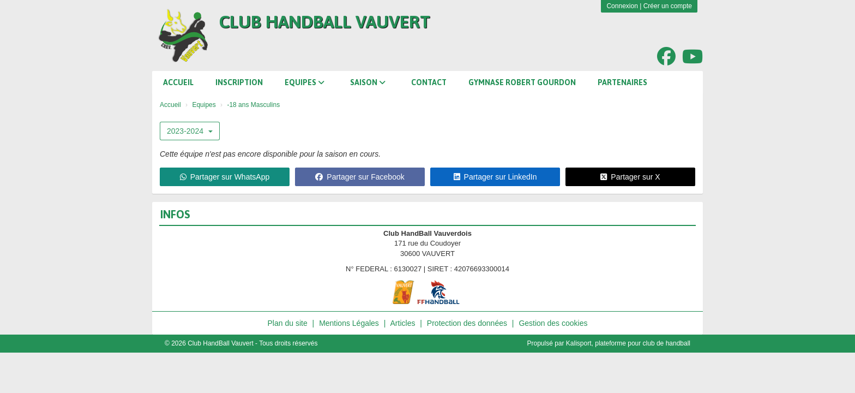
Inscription (239, 82)
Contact (429, 82)
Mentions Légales (349, 323)
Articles (403, 323)
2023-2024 (190, 131)
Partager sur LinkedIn (495, 176)
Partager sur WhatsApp (225, 176)
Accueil (178, 82)
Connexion (621, 6)
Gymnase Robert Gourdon (522, 82)
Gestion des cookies (553, 323)
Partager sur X (630, 176)
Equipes (304, 82)
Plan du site (288, 323)
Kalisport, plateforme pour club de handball (628, 343)
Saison (368, 82)
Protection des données (467, 323)
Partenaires (622, 82)
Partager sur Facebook (359, 176)
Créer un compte (667, 6)
